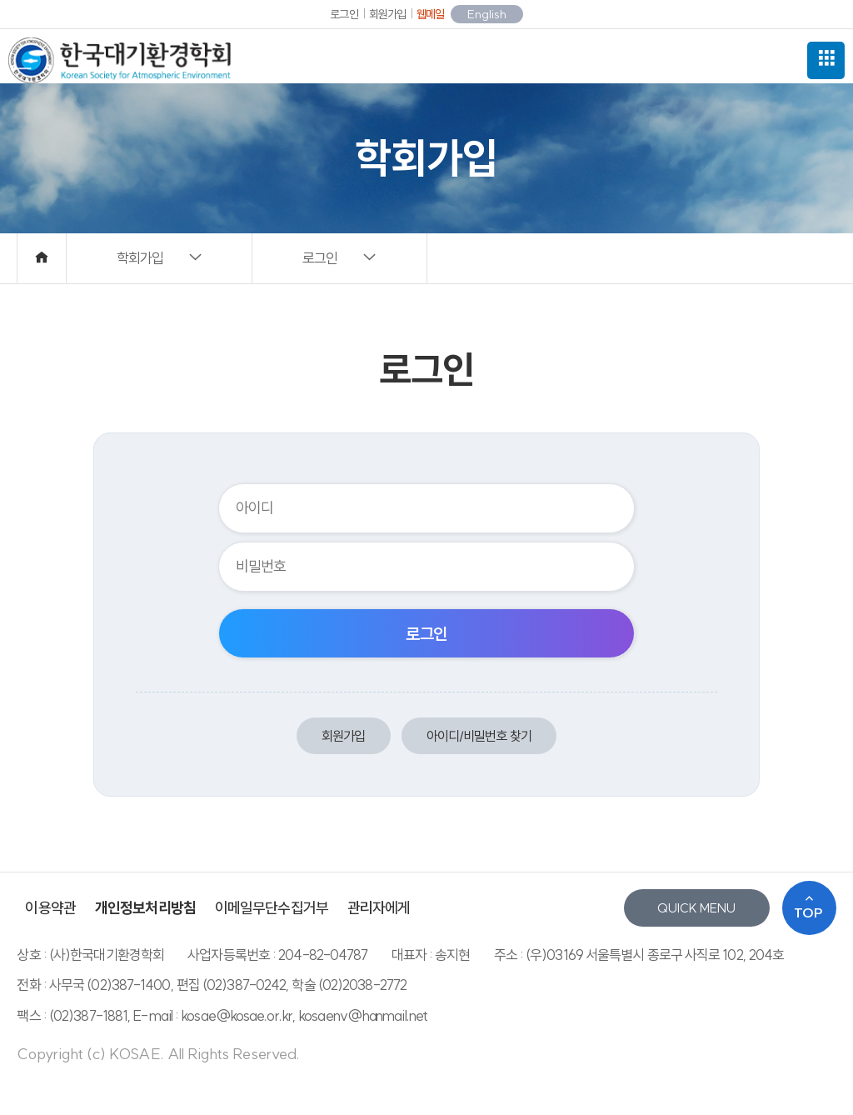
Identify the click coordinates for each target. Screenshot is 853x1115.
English (486, 14)
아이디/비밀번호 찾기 (478, 736)
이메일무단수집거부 (271, 908)
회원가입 (387, 14)
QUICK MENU (696, 908)
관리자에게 (379, 908)
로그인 (343, 14)
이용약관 (50, 908)
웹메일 (430, 14)
